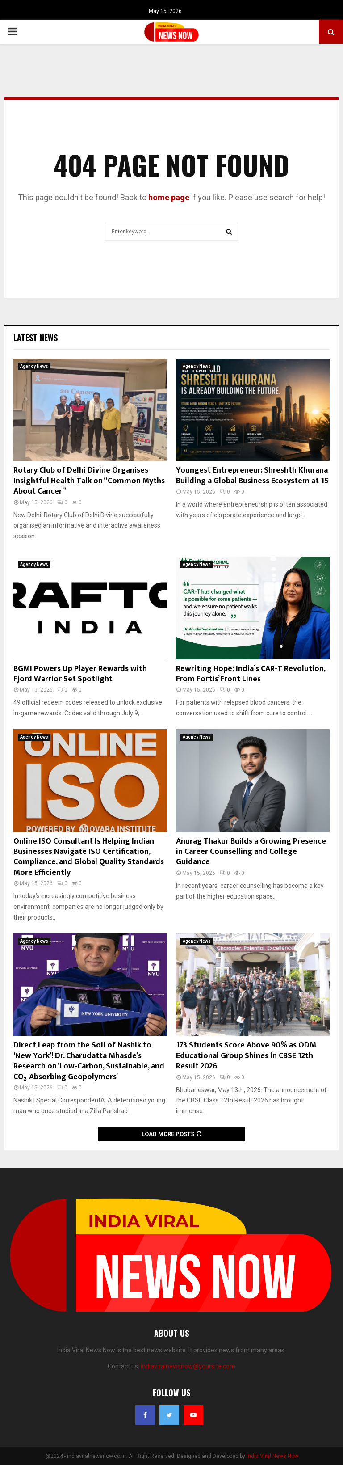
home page (168, 197)
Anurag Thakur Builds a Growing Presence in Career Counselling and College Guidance (251, 852)
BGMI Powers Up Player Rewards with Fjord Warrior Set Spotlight (80, 674)
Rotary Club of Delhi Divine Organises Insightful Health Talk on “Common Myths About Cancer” (89, 481)
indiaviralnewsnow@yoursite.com (188, 1366)
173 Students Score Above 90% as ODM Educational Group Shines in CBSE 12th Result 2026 (246, 1056)
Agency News (34, 366)
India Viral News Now (272, 1456)
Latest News (35, 337)
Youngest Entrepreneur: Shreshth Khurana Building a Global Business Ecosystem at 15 (252, 475)
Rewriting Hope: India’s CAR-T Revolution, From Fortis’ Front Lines (250, 674)
